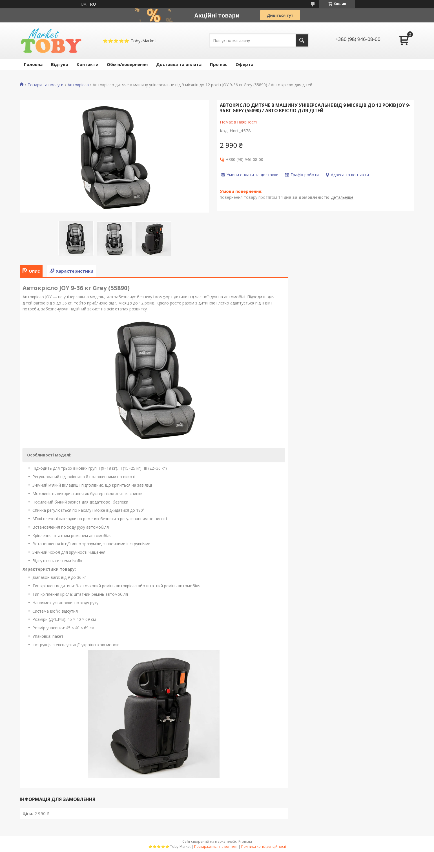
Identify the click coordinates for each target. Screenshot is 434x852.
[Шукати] (302, 40)
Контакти (87, 64)
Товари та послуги (45, 84)
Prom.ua (245, 841)
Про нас (218, 64)
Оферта (244, 64)
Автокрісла (78, 84)
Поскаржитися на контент (216, 846)
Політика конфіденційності (263, 846)
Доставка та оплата (179, 64)
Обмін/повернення (127, 64)
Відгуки (59, 64)
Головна (33, 64)
